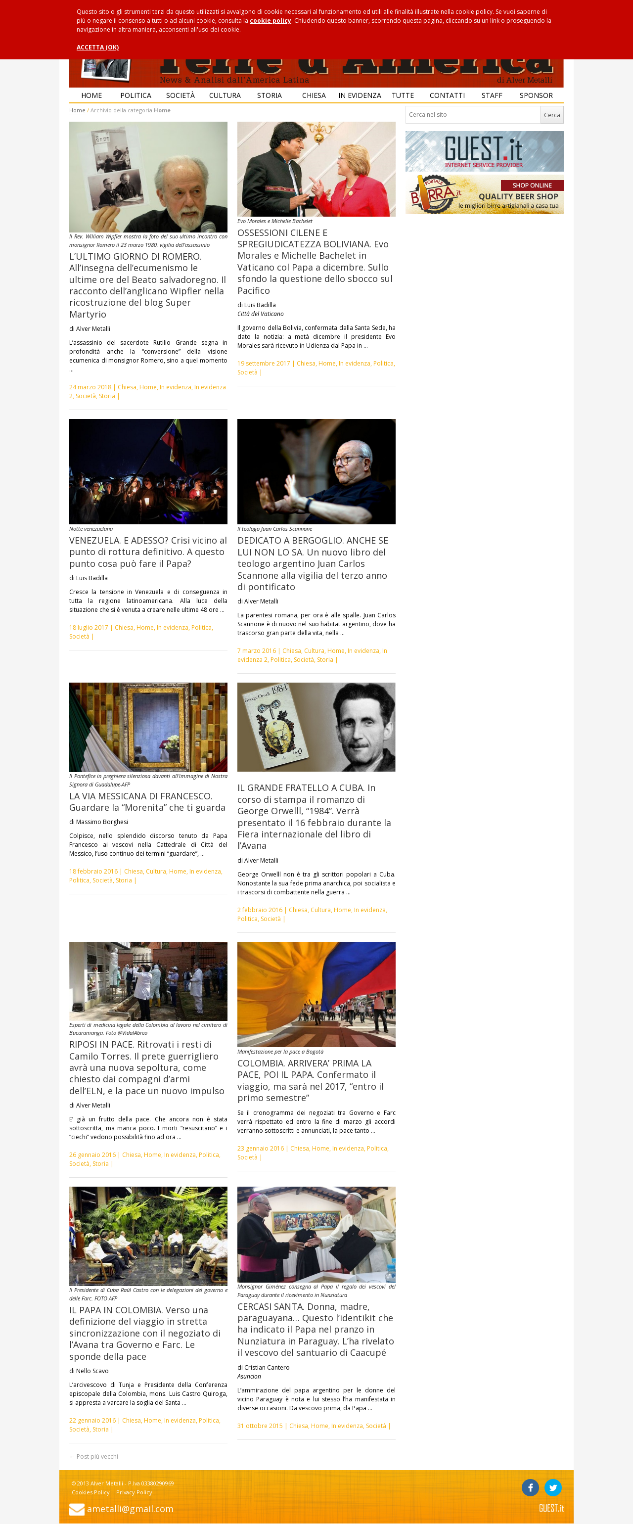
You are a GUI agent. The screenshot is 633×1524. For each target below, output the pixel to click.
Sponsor (536, 95)
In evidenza (359, 95)
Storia (269, 95)
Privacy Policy (134, 1492)
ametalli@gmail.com (130, 1509)
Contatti (447, 95)
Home (91, 95)
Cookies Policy (91, 1492)
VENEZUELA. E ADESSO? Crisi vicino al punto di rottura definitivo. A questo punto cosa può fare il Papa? (148, 551)
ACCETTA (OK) (98, 47)
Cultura (225, 95)
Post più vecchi (93, 1456)
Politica (135, 95)
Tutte (403, 95)
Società (180, 95)
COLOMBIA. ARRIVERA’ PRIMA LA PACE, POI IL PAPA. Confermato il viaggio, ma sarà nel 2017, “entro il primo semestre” (310, 1080)
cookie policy (270, 20)
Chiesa (314, 95)
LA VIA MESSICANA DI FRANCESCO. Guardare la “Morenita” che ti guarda (147, 801)
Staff (492, 95)
